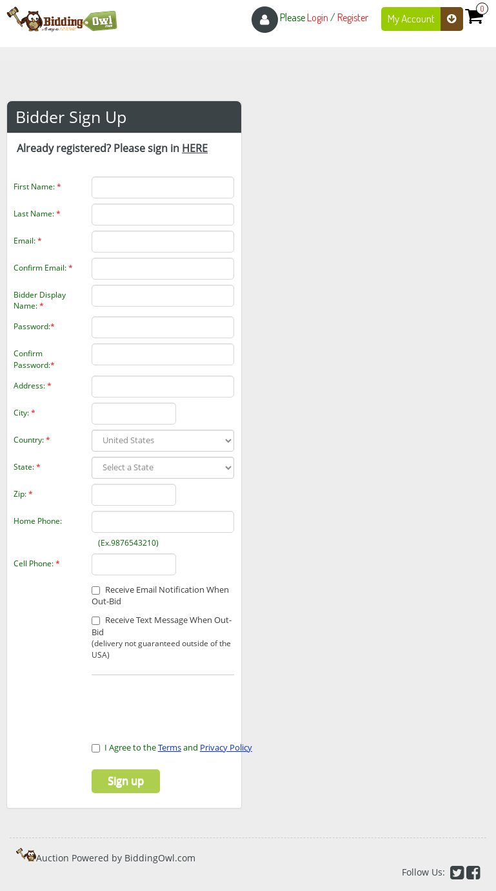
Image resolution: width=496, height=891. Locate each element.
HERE (195, 148)
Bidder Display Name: (40, 300)
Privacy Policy (226, 747)
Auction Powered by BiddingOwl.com (115, 858)
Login (317, 17)
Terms (169, 747)
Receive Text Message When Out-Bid (163, 637)
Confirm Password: (34, 359)
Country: (32, 439)
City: (24, 412)
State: (27, 466)
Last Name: (37, 213)
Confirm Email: (43, 267)
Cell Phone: (37, 563)
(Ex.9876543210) (118, 542)
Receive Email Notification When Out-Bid (160, 596)
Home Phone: (38, 520)
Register (352, 17)
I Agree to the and (172, 747)
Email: (28, 240)
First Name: (37, 186)
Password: (34, 326)
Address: (33, 385)
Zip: (23, 493)
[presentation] (167, 701)
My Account (425, 19)
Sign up (126, 781)
